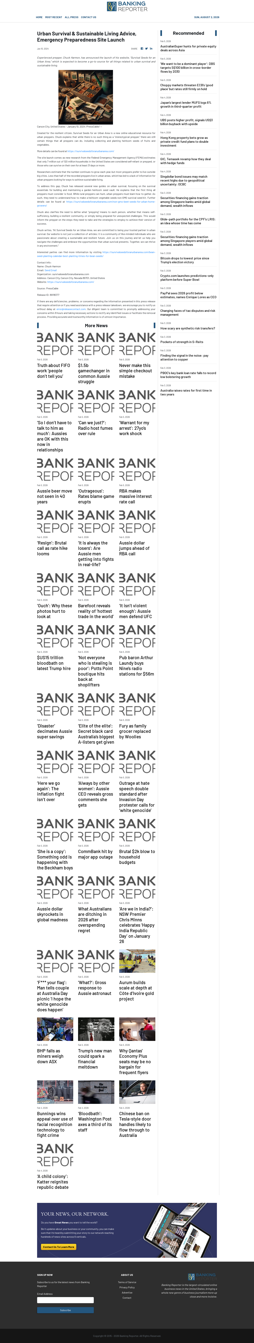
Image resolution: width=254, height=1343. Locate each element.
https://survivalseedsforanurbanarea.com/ (91, 151)
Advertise (127, 1292)
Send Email (51, 270)
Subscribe (65, 1310)
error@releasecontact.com (71, 309)
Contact (127, 1297)
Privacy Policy (127, 1287)
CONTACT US (88, 17)
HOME (39, 17)
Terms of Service (127, 1282)
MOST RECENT (53, 17)
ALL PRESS (71, 17)
